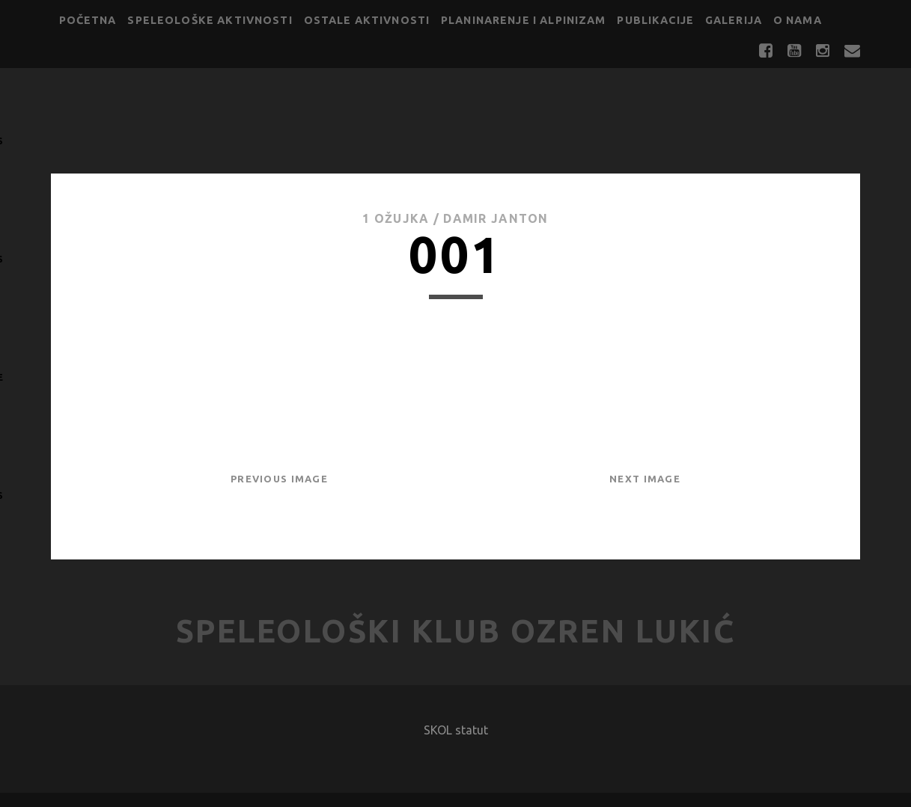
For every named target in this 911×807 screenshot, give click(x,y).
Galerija (733, 20)
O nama (797, 20)
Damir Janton (495, 218)
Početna (88, 20)
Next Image (644, 478)
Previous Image (279, 478)
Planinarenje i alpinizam (523, 20)
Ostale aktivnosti (367, 20)
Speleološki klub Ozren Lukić (456, 630)
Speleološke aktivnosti (209, 20)
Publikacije (655, 20)
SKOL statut (456, 730)
